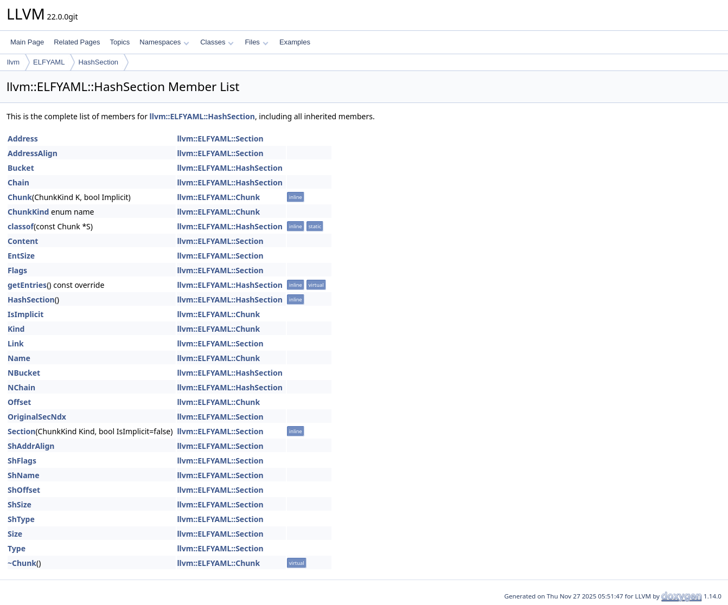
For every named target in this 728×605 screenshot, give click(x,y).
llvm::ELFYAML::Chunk (218, 197)
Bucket (21, 168)
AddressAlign (33, 153)
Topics (120, 42)
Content (23, 241)
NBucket (24, 373)
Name (19, 358)
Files (256, 42)
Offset (19, 402)
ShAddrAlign (31, 446)
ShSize (19, 504)
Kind (16, 329)
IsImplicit (25, 314)
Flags (17, 270)
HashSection (98, 62)
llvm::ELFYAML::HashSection (202, 116)
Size (15, 534)
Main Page (27, 42)
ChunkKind (28, 212)
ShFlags (22, 460)
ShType (21, 519)
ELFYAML (49, 62)
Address (23, 138)
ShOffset (24, 490)
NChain (21, 387)
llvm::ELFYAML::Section (220, 138)
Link (16, 343)
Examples (294, 42)
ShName (24, 475)
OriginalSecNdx (37, 416)
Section (21, 431)
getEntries (27, 285)
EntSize (21, 255)
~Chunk (22, 563)
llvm (13, 62)
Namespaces (164, 42)
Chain (18, 182)
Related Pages (77, 42)
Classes (217, 42)
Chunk (20, 197)
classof (21, 226)
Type (16, 548)
